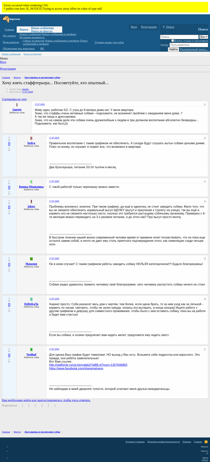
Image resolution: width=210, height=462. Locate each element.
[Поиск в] (203, 37)
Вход (3, 62)
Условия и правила (135, 441)
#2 (205, 137)
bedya (31, 143)
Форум (23, 29)
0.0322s (205, 460)
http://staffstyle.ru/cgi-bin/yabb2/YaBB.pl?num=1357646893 (88, 364)
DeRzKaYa (31, 304)
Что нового (9, 35)
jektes (31, 206)
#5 (205, 258)
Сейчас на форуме (33, 40)
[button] (18, 36)
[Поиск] (168, 27)
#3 (205, 181)
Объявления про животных (19, 48)
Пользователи (11, 42)
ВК (42, 48)
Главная (9, 29)
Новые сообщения (42, 27)
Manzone (31, 263)
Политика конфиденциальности (163, 441)
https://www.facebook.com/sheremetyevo (76, 368)
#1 (205, 104)
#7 (205, 349)
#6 (205, 298)
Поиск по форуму (42, 31)
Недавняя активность (32, 37)
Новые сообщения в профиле (59, 34)
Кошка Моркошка (31, 186)
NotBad (31, 354)
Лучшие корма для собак (109, 42)
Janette (25, 89)
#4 (205, 201)
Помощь (187, 441)
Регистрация (8, 68)
